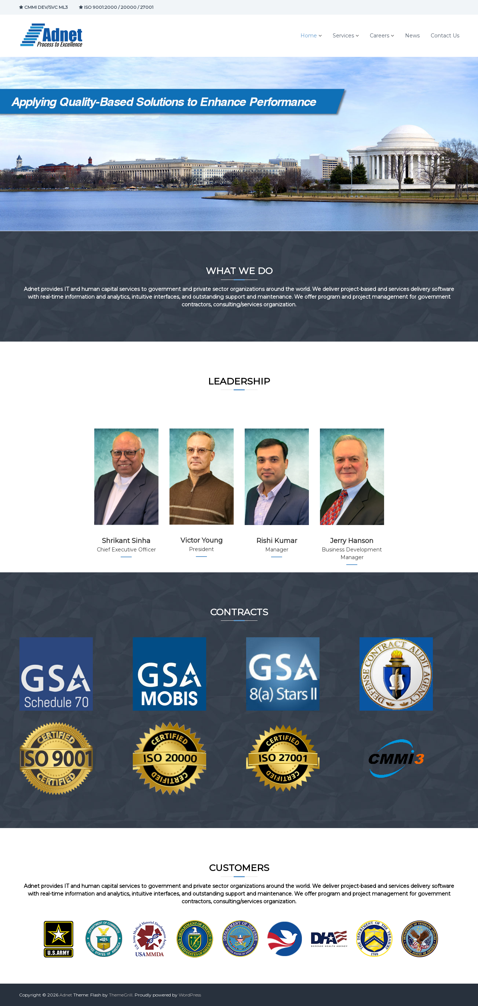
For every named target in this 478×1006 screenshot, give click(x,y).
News (412, 35)
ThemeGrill (120, 995)
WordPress (190, 995)
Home (308, 35)
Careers (379, 35)
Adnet (65, 995)
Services (343, 35)
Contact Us (445, 35)
